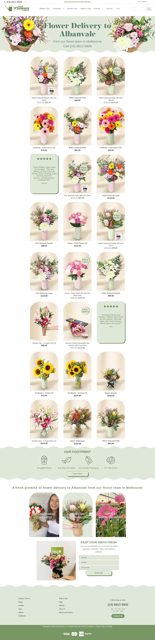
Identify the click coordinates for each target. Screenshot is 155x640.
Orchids (21, 605)
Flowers (98, 8)
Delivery (61, 605)
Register (144, 1)
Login (139, 1)
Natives (20, 612)
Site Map (109, 626)
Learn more (77, 474)
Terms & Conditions (87, 626)
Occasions (58, 8)
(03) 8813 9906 (14, 2)
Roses (20, 602)
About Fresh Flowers (66, 612)
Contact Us (118, 616)
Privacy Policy (100, 626)
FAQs (61, 602)
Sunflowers (22, 616)
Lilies (20, 609)
